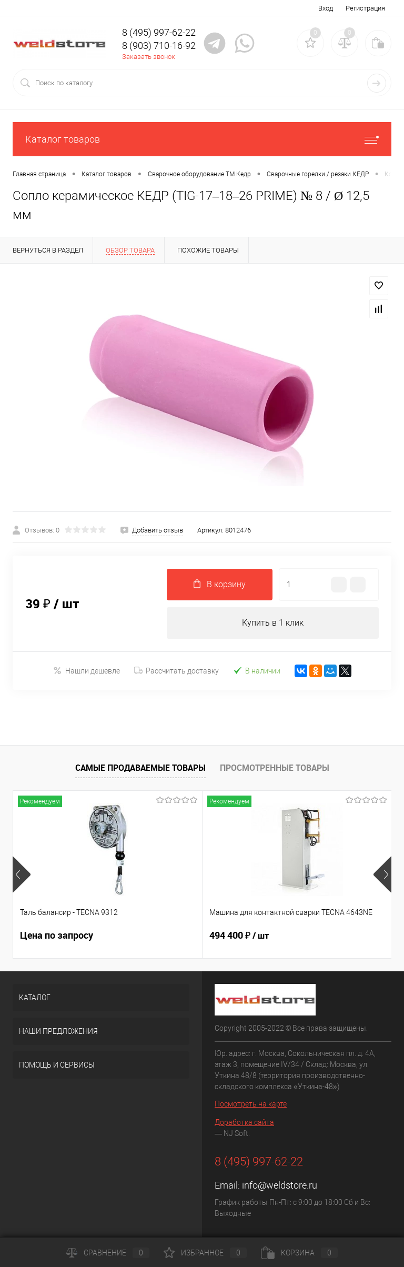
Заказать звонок (148, 57)
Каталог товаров (202, 139)
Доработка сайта (244, 1122)
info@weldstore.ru (279, 1185)
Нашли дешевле (86, 670)
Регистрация (365, 8)
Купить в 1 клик (273, 623)
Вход (325, 8)
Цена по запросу (56, 935)
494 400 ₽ (239, 935)
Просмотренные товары (274, 767)
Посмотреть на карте (251, 1104)
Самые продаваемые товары (140, 767)
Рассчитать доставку (176, 671)
